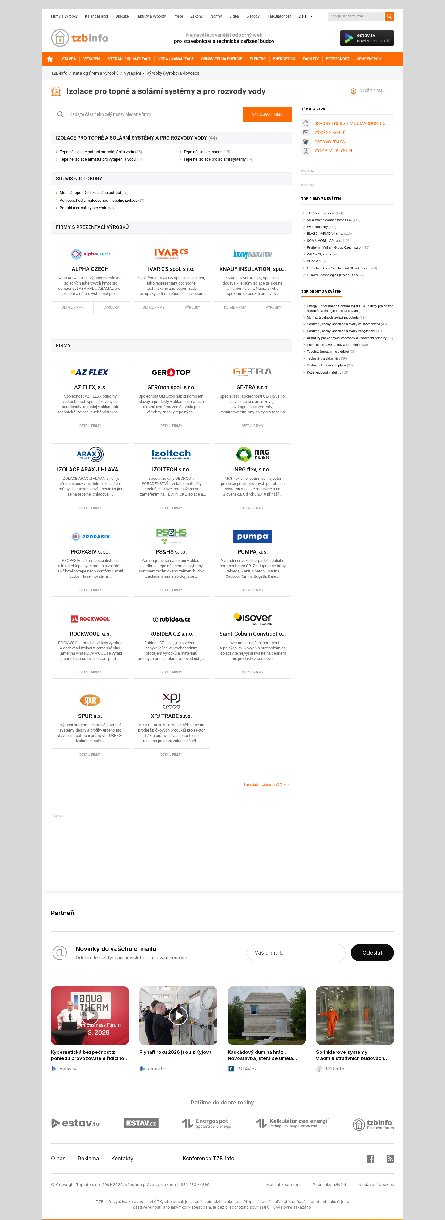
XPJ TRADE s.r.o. (171, 716)
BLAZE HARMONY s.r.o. (325, 233)
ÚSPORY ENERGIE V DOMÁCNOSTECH (351, 123)
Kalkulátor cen (279, 16)
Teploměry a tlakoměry (323, 358)
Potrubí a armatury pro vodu (83, 207)
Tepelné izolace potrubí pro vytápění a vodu (101, 152)
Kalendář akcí (96, 16)
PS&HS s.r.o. (171, 551)
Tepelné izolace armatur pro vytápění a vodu (102, 159)
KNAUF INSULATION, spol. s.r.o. (252, 269)
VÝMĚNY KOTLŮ (330, 132)
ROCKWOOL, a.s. (90, 634)
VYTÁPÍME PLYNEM (333, 150)
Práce (178, 16)
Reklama (88, 1158)
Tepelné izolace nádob (207, 152)
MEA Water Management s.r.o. (329, 220)
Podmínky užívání (329, 1184)
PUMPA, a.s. (253, 551)
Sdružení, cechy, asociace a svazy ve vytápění (341, 331)
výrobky (111, 308)
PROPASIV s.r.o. (90, 551)
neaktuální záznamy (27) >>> (267, 784)
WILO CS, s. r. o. (319, 254)
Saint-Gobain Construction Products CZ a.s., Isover (252, 634)
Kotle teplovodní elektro (324, 372)
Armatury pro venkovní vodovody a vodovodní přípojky (347, 338)
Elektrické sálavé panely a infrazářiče (334, 345)
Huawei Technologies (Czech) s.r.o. (333, 275)
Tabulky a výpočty (151, 16)
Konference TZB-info (208, 1158)
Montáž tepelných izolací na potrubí (90, 192)
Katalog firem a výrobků (96, 73)
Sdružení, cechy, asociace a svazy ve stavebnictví (343, 324)
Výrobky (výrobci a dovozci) (172, 73)
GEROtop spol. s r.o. (171, 387)
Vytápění (132, 73)
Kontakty (123, 1158)
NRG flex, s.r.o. (253, 469)
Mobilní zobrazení (283, 1184)
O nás (58, 1158)
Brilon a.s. (314, 261)
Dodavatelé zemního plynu (326, 365)
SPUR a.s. (90, 716)
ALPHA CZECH (90, 269)
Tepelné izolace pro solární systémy (219, 159)
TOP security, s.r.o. (321, 213)
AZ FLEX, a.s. (90, 387)
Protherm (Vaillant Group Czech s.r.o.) (335, 247)
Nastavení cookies (376, 1184)
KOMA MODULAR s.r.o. (324, 241)
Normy (216, 16)
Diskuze (122, 16)
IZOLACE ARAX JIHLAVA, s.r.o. (90, 469)
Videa (234, 16)
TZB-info (59, 73)
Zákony (196, 16)
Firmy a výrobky (64, 16)
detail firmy (73, 308)
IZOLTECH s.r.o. (171, 469)
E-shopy (253, 16)
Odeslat (372, 953)
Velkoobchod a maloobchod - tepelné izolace (99, 200)
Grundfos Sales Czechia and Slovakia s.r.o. (339, 268)
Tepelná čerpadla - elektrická (328, 351)
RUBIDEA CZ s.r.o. (171, 634)
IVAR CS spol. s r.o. (171, 269)
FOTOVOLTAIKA (329, 141)
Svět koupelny (317, 227)
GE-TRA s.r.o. (252, 387)
